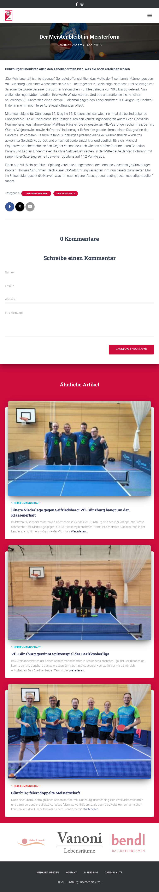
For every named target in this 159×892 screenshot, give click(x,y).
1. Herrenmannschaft (36, 193)
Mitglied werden (48, 872)
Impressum (91, 872)
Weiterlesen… (79, 531)
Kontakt (71, 872)
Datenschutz (113, 872)
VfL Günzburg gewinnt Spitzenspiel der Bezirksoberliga (60, 653)
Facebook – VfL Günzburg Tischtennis (77, 5)
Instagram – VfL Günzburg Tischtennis (82, 5)
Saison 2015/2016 (65, 193)
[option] (79, 842)
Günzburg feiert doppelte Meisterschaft (45, 792)
